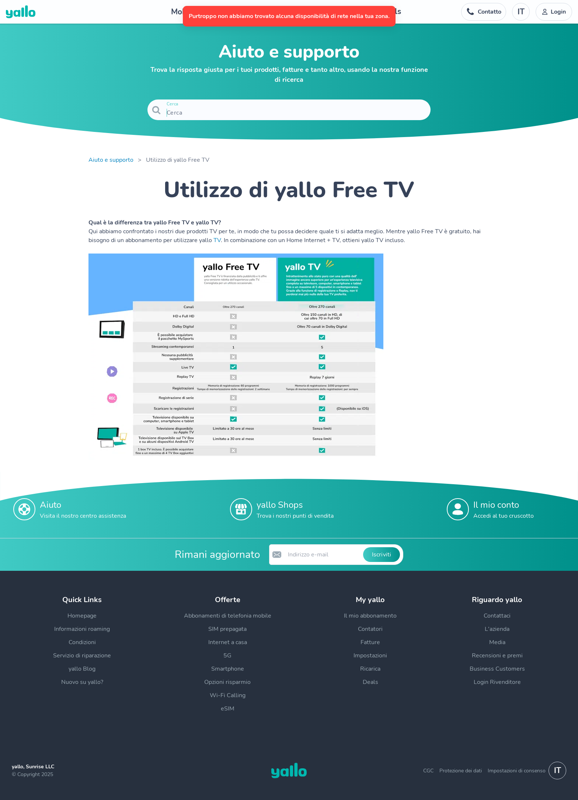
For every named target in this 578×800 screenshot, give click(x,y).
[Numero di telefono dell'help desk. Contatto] (483, 11)
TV (217, 240)
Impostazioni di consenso (517, 770)
